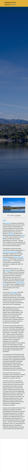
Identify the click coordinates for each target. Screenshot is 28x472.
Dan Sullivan (11, 233)
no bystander (13, 292)
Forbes (4, 220)
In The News (17, 215)
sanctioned (8, 270)
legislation (8, 223)
